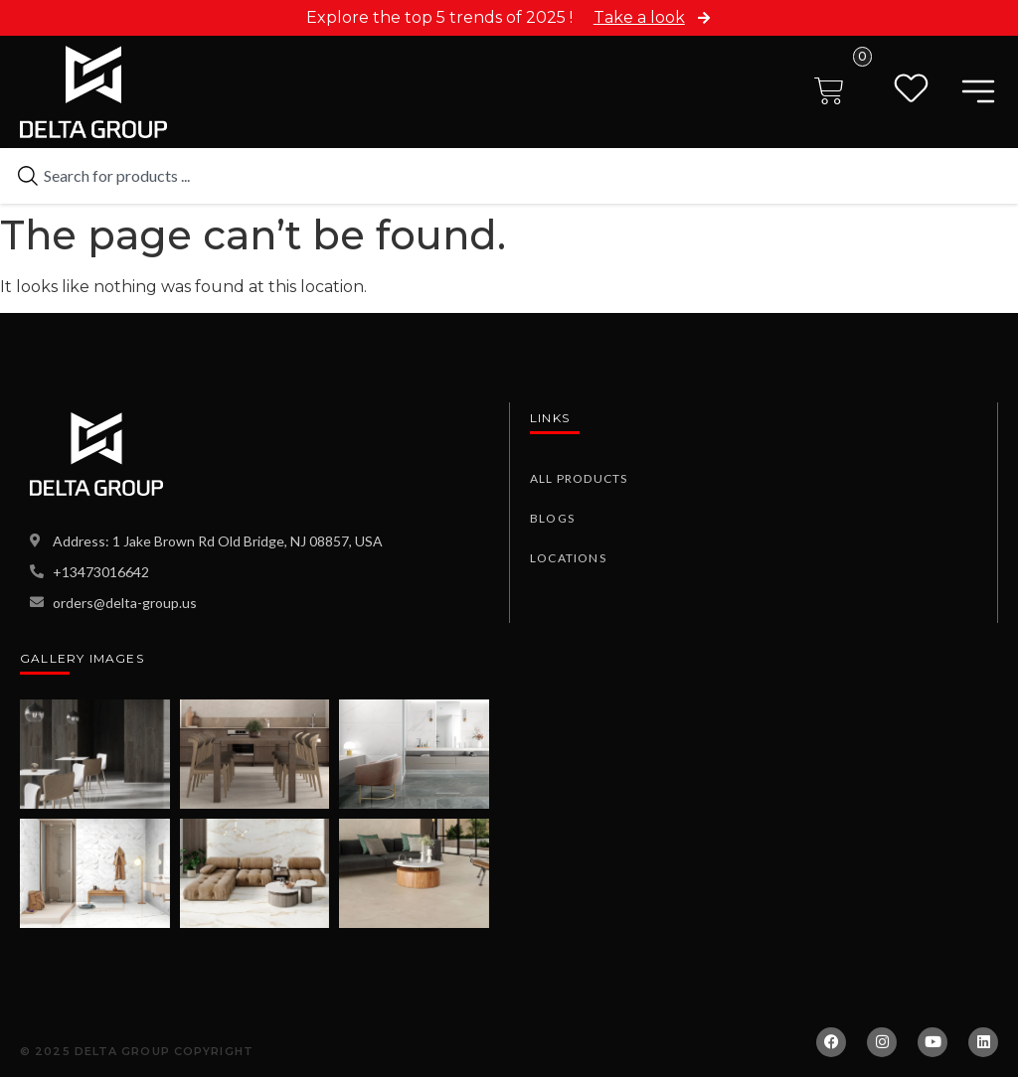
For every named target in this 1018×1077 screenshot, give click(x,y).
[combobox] (509, 176)
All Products (578, 478)
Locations (568, 557)
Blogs (552, 518)
